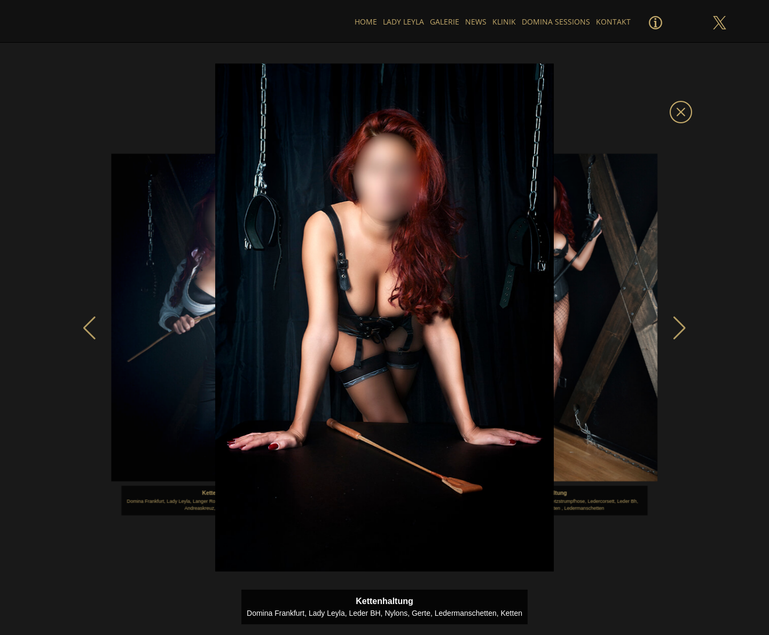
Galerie (443, 22)
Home (364, 22)
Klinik (503, 22)
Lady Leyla (402, 22)
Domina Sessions (555, 22)
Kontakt (613, 22)
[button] (89, 328)
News (475, 22)
